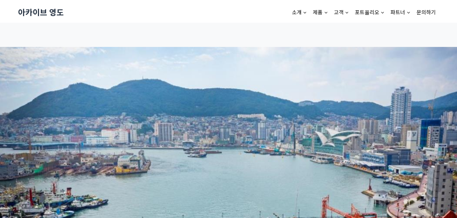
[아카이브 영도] (41, 12)
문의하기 (426, 12)
